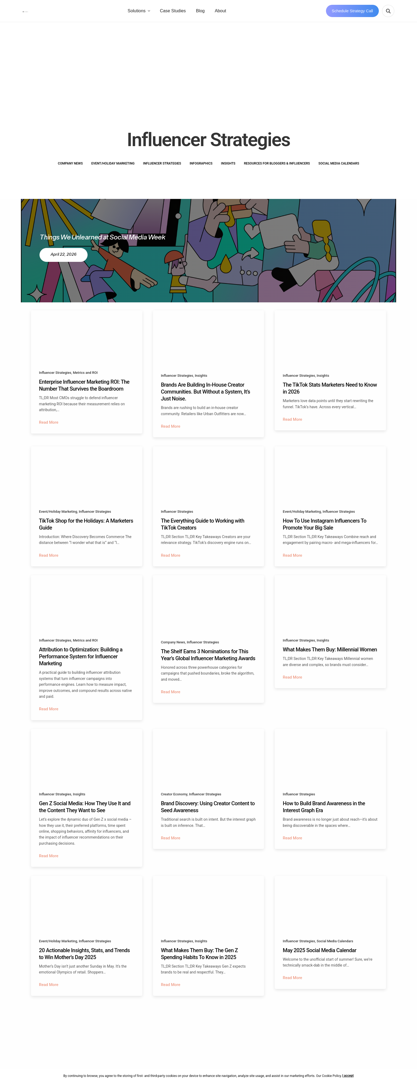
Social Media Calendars (338, 167)
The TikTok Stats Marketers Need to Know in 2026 (330, 391)
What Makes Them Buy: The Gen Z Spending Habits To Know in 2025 (199, 964)
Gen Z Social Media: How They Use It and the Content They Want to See (85, 815)
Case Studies (202, 12)
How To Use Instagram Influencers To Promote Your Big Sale (324, 529)
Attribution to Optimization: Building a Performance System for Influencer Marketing (81, 664)
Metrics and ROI (85, 376)
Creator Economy (174, 803)
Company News (70, 167)
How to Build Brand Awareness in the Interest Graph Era (324, 815)
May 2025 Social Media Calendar (319, 961)
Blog (229, 12)
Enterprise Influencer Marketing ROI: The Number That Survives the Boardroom (84, 388)
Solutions (166, 12)
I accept (350, 1075)
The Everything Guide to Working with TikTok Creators (202, 529)
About (250, 12)
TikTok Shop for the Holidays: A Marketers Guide (86, 529)
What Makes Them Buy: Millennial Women (330, 657)
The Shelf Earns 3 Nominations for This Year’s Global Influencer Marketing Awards (208, 661)
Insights (228, 167)
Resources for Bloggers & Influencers (277, 167)
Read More (48, 425)
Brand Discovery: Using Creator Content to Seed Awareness (208, 815)
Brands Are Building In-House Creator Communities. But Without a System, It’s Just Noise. (205, 395)
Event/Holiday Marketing (113, 167)
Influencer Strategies (162, 167)
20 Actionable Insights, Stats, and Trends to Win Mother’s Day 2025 (84, 964)
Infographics (201, 167)
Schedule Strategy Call (352, 12)
